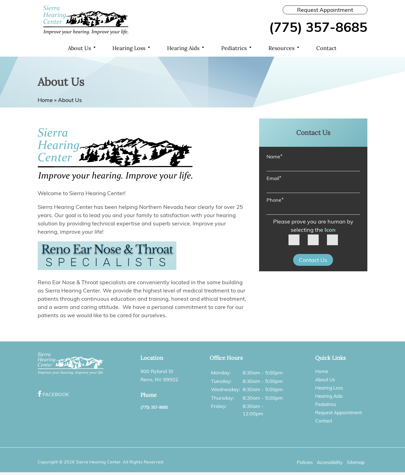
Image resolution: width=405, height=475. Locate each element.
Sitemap (355, 462)
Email (274, 178)
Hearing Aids (183, 48)
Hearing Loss (129, 48)
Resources (282, 48)
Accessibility (328, 462)
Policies (300, 462)
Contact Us (313, 260)
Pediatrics (235, 48)
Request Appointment (325, 9)
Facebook (56, 394)
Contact (327, 48)
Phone (275, 200)
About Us (79, 48)
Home (49, 48)
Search (356, 48)
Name (274, 156)
